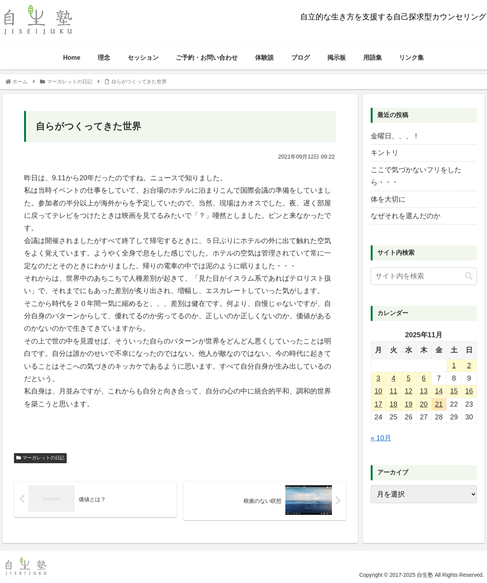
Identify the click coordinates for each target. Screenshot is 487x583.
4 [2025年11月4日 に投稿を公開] (393, 378)
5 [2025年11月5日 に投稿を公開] (409, 378)
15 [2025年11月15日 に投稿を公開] (454, 391)
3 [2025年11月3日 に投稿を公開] (378, 378)
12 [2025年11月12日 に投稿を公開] (409, 391)
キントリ (385, 153)
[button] (469, 276)
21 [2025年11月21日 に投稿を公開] (439, 404)
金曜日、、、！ (395, 136)
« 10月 (381, 438)
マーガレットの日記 (40, 458)
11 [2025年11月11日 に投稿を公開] (393, 391)
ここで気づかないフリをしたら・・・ (416, 176)
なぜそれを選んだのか (405, 216)
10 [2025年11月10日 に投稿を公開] (378, 391)
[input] (424, 276)
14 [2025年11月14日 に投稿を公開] (439, 391)
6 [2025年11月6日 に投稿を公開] (424, 378)
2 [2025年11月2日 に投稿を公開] (469, 365)
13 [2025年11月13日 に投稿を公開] (424, 391)
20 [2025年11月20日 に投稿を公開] (424, 404)
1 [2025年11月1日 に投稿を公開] (454, 365)
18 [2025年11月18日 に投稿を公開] (393, 404)
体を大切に (388, 199)
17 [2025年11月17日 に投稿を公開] (378, 404)
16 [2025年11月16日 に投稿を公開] (469, 391)
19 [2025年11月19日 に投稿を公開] (409, 404)
